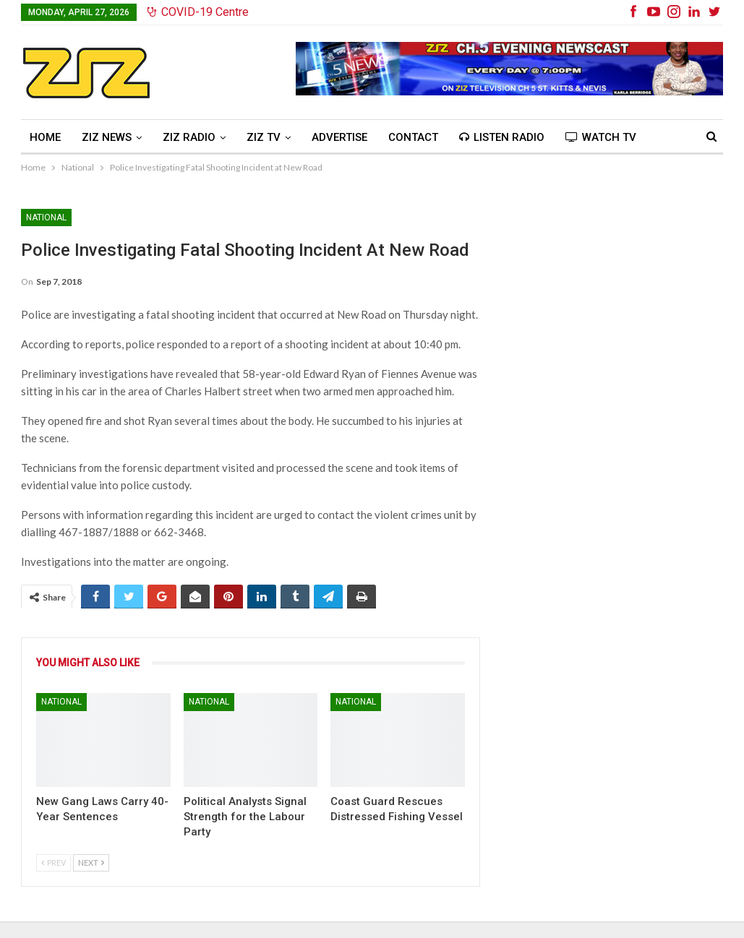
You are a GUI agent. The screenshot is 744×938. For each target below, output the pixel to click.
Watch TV (600, 137)
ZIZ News (107, 137)
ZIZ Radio (189, 137)
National (46, 217)
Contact (413, 137)
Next (91, 862)
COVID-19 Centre (198, 12)
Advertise (339, 137)
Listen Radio (501, 137)
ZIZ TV (264, 137)
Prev (53, 862)
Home (45, 137)
